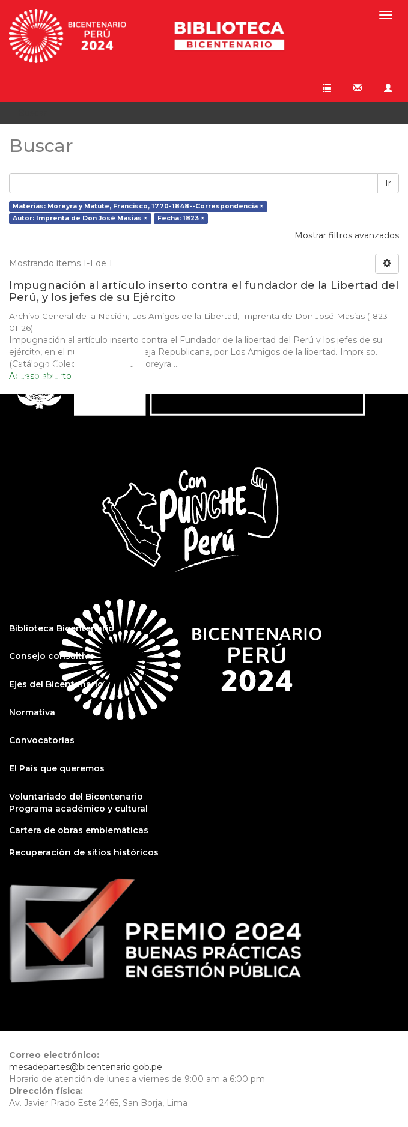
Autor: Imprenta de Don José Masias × (80, 218)
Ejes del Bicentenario (56, 684)
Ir (388, 183)
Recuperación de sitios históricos (84, 852)
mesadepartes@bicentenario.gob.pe (85, 1067)
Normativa (32, 712)
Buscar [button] (36, 113)
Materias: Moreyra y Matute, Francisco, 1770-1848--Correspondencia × (138, 206)
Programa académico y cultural (78, 808)
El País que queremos (57, 768)
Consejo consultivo (52, 656)
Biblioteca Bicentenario (61, 628)
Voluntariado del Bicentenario (76, 796)
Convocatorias (42, 740)
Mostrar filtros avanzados (346, 235)
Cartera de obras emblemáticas (78, 830)
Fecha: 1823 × (180, 218)
